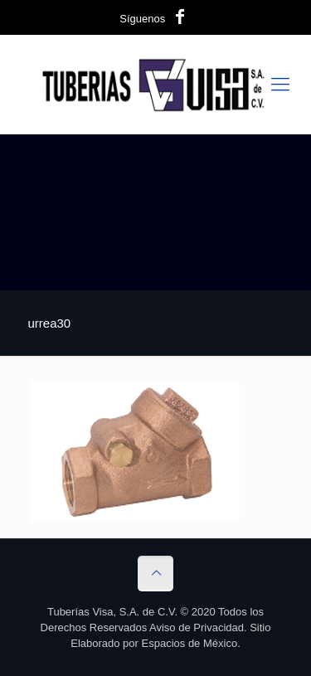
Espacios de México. (191, 643)
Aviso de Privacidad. (198, 627)
